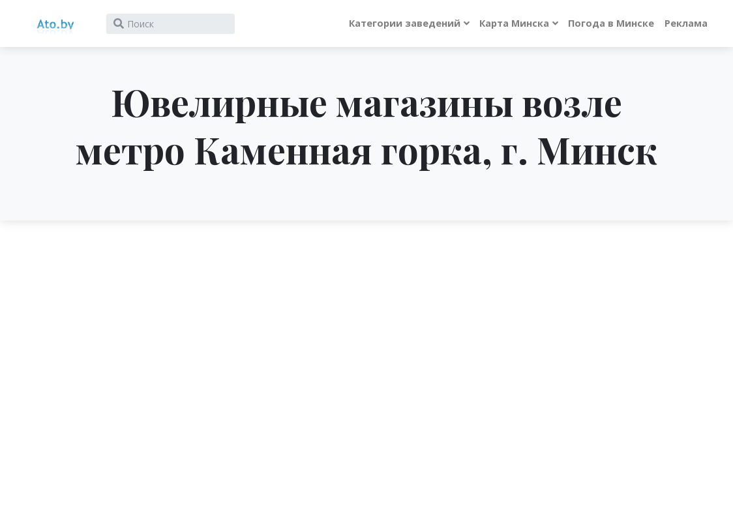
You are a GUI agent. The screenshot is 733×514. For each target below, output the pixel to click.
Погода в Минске (611, 23)
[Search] (170, 24)
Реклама (686, 23)
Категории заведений (404, 23)
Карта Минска (514, 23)
